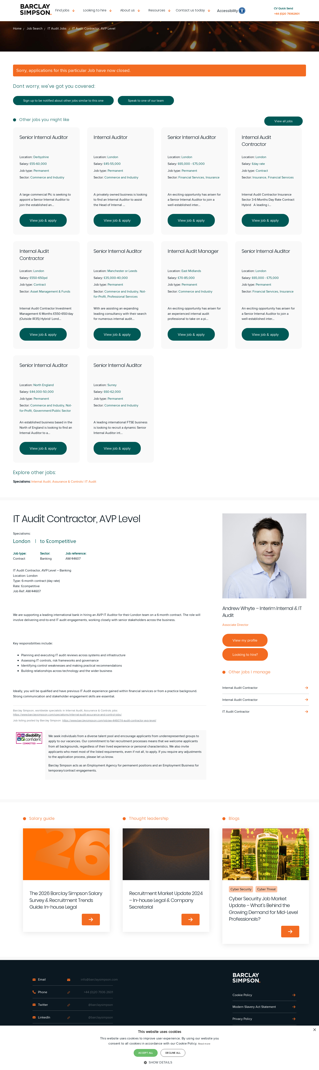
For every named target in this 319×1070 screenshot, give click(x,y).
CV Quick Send (283, 8)
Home (17, 28)
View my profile (245, 640)
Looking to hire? (245, 654)
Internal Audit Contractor (240, 687)
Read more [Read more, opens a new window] (204, 1043)
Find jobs (62, 10)
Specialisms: (22, 533)
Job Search (35, 28)
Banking (46, 558)
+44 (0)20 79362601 (286, 14)
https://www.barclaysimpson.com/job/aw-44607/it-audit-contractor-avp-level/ (109, 720)
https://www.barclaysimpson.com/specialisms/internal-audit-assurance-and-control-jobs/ (67, 715)
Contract (19, 558)
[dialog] (159, 1048)
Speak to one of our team (146, 100)
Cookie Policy (242, 995)
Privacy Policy (242, 1018)
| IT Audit (90, 481)
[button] (159, 1062)
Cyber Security (241, 889)
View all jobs (283, 121)
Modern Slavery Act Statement (254, 1006)
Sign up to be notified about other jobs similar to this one (63, 100)
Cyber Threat (266, 889)
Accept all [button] (145, 1053)
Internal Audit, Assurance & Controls (57, 481)
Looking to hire (94, 10)
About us (127, 10)
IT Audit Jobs (57, 28)
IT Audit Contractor (235, 711)
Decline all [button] (172, 1053)
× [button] (314, 1029)
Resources (157, 10)
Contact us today (190, 10)
